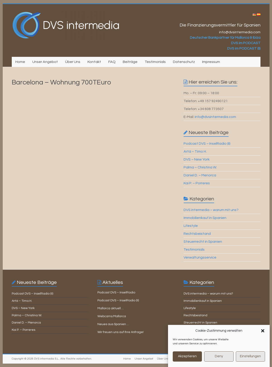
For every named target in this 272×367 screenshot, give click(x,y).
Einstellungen (250, 360)
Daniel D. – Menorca (200, 175)
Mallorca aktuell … (110, 308)
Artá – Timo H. (195, 151)
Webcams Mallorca (111, 316)
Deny (219, 360)
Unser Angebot (45, 62)
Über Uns (72, 62)
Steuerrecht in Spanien (203, 241)
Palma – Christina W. (200, 167)
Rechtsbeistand (197, 233)
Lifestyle (191, 226)
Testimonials (155, 62)
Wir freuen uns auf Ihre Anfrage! (120, 332)
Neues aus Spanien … (113, 324)
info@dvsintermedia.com (215, 117)
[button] (262, 335)
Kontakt (94, 62)
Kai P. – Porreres (197, 183)
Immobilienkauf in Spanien (205, 218)
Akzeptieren (187, 360)
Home (20, 62)
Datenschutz (184, 62)
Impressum (211, 62)
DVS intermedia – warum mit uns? (211, 210)
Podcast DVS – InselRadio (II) (207, 143)
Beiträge (130, 62)
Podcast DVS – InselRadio (116, 292)
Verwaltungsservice (200, 257)
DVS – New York (197, 159)
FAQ (112, 62)
